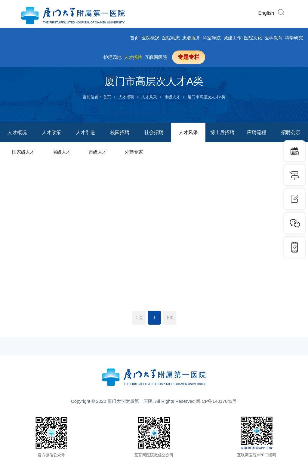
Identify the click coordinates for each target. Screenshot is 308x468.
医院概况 (150, 37)
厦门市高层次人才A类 (207, 97)
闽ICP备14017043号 (216, 401)
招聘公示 (290, 132)
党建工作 (232, 37)
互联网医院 (156, 57)
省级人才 (62, 151)
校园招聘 (119, 132)
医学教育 (273, 37)
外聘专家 (134, 151)
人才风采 (149, 97)
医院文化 (253, 37)
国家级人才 (23, 151)
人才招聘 (133, 57)
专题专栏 (188, 57)
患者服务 (191, 37)
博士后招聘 (222, 132)
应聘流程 (256, 132)
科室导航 (212, 37)
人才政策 (51, 132)
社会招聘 (154, 132)
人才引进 (85, 132)
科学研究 (294, 37)
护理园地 (112, 57)
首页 (134, 37)
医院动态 (171, 37)
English (266, 13)
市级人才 (172, 97)
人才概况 (17, 132)
